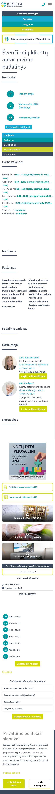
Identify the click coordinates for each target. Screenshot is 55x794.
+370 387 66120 (26, 93)
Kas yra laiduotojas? (12, 702)
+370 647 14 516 (27, 368)
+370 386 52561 (11, 584)
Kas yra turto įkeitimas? (13, 708)
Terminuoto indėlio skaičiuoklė (20, 497)
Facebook (7, 671)
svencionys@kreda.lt (29, 117)
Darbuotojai (10, 154)
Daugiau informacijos (27, 663)
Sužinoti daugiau (11, 772)
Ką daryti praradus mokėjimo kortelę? (19, 695)
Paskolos (27, 18)
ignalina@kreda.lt (12, 587)
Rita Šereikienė (26, 383)
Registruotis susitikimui (18, 127)
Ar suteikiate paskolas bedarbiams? (18, 688)
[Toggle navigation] (50, 4)
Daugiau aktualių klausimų (27, 716)
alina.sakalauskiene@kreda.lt (33, 364)
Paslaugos (9, 139)
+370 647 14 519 (27, 393)
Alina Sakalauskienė (29, 357)
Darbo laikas (10, 144)
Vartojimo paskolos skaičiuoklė (20, 487)
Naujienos (9, 135)
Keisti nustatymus (40, 783)
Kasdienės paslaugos (27, 13)
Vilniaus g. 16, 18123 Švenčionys (28, 105)
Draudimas (27, 29)
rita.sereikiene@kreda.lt (31, 390)
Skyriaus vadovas (12, 149)
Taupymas (27, 24)
